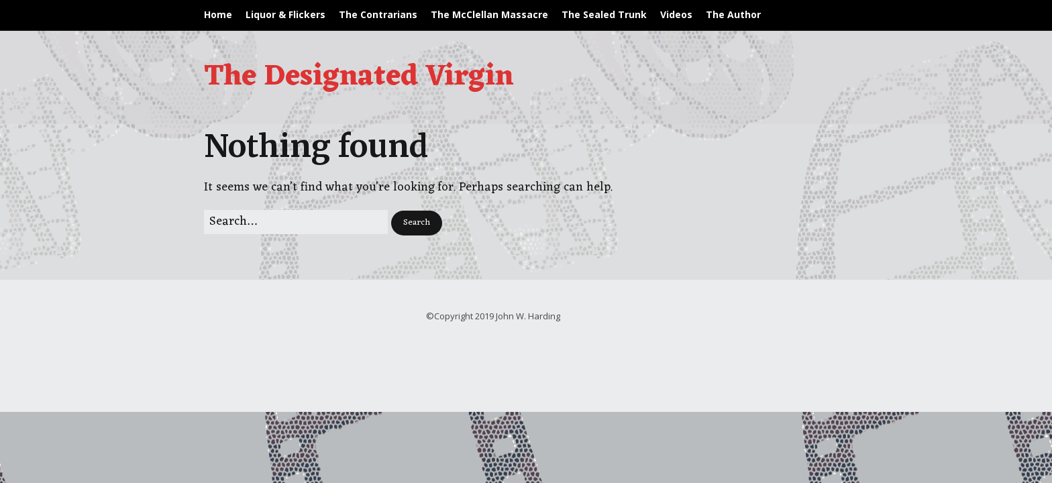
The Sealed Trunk (604, 14)
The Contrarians (378, 14)
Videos (676, 14)
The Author (733, 14)
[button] (416, 223)
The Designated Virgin (359, 77)
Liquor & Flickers (285, 14)
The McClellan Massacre (489, 14)
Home (218, 14)
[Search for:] (296, 221)
